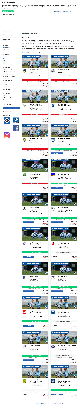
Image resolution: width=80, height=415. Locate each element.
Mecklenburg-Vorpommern (9, 97)
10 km (5, 58)
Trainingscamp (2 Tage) (9, 71)
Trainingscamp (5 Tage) (9, 76)
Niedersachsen (7, 102)
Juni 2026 (5, 82)
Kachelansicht (6, 47)
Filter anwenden (11, 108)
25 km (5, 60)
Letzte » (61, 403)
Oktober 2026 (6, 89)
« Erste (37, 403)
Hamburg (5, 95)
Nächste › (55, 403)
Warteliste (54, 256)
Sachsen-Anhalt (7, 100)
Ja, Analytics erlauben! (8, 11)
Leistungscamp (7, 69)
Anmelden (56, 153)
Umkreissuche (7, 54)
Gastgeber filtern (11, 40)
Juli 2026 (5, 84)
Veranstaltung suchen (11, 35)
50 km (5, 63)
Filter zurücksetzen (9, 111)
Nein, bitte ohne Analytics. (8, 14)
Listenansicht (6, 49)
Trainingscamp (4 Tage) (9, 74)
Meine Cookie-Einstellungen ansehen (63, 11)
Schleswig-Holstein (7, 104)
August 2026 (6, 87)
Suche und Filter (7, 32)
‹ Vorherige (43, 403)
